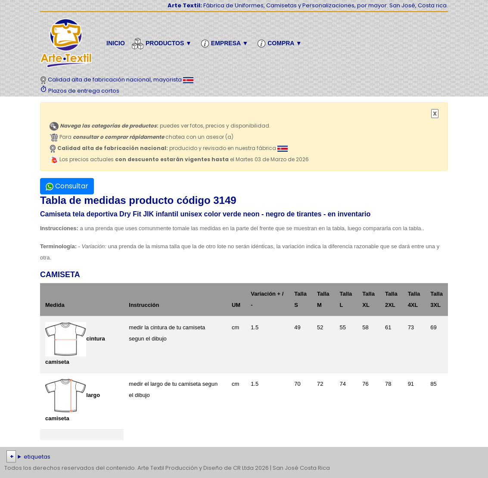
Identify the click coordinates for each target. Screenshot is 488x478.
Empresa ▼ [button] (226, 43)
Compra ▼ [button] (280, 43)
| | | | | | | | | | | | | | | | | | (244, 456)
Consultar (67, 186)
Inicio (115, 43)
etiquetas (37, 457)
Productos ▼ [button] (162, 43)
